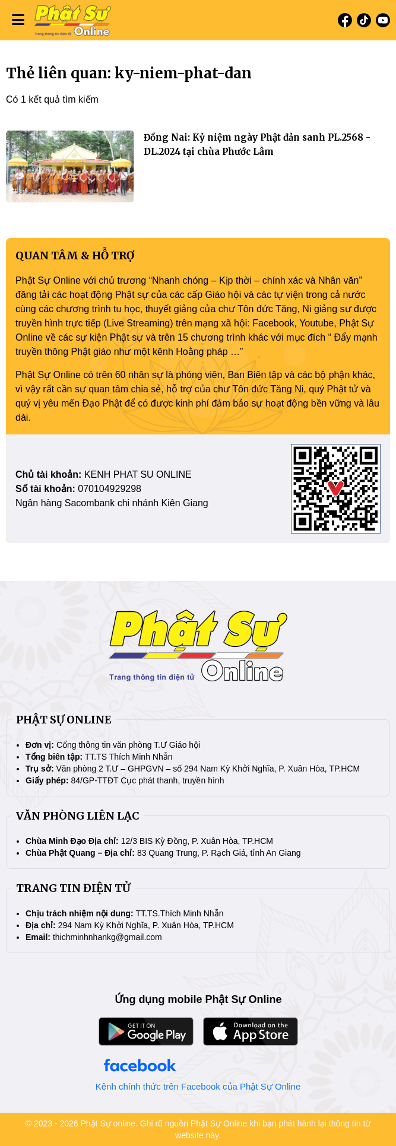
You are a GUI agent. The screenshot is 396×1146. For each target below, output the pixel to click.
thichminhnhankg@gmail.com (107, 937)
